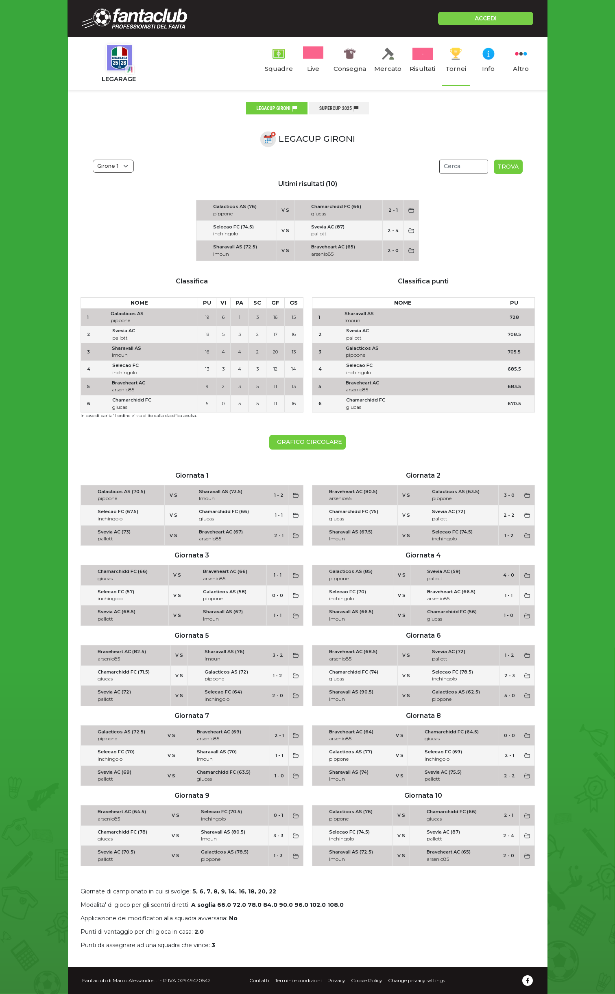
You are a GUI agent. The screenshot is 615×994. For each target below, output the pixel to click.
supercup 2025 (339, 108)
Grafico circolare (308, 441)
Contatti (259, 980)
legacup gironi (276, 108)
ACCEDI (486, 18)
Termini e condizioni (298, 980)
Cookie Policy (366, 980)
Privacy (336, 980)
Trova (508, 166)
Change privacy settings (416, 980)
